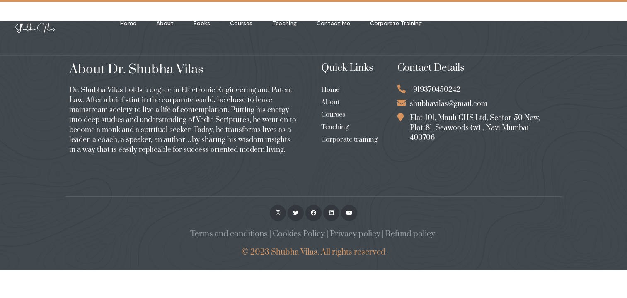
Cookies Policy (299, 234)
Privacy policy (355, 234)
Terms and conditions (229, 234)
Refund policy (410, 234)
